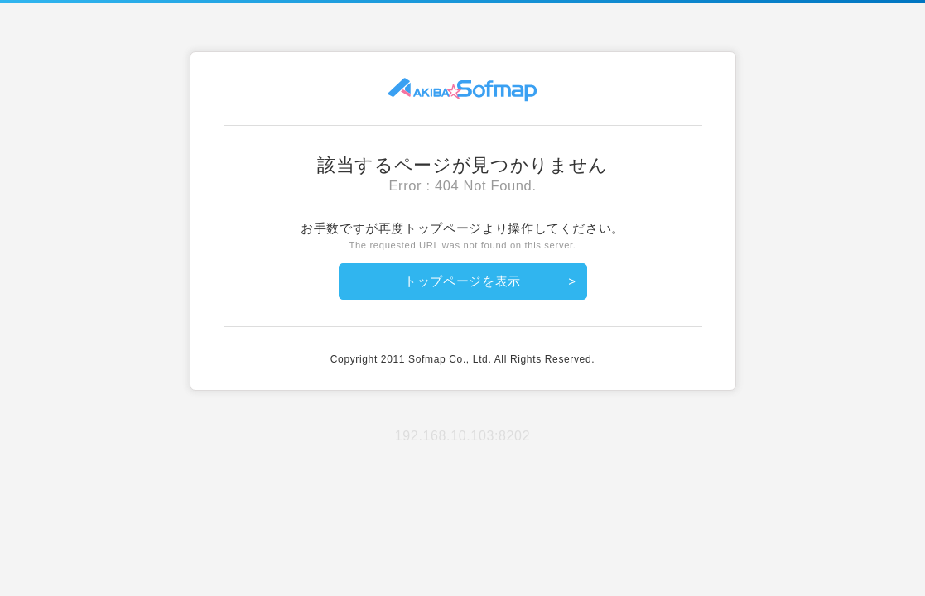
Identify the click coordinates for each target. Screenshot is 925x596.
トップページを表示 (462, 281)
